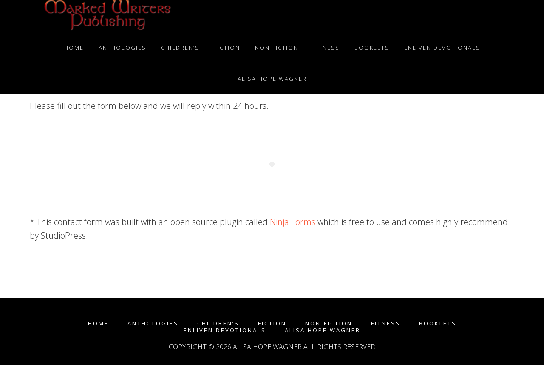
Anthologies (153, 323)
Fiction (272, 323)
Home (98, 323)
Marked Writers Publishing (106, 16)
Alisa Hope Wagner (322, 330)
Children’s (218, 323)
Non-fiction (328, 323)
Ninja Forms (292, 222)
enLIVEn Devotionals (225, 330)
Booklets (437, 323)
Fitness (385, 323)
